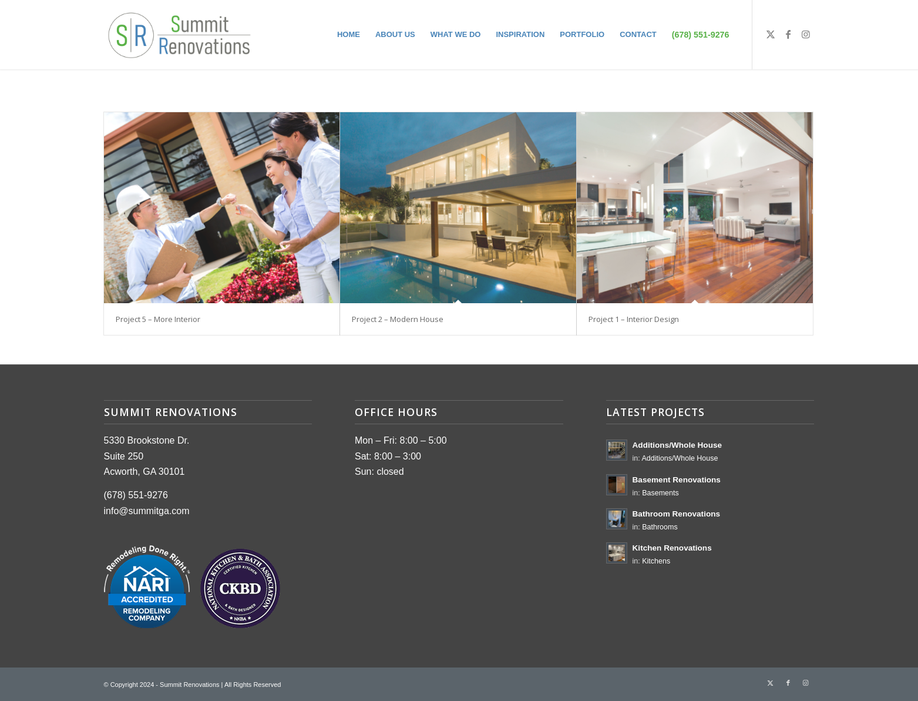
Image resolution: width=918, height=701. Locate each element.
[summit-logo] (179, 34)
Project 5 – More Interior (158, 319)
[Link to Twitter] (770, 34)
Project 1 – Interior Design (634, 319)
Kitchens (656, 561)
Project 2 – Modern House (397, 319)
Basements (660, 493)
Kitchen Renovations (672, 548)
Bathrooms (659, 527)
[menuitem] (348, 34)
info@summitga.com (147, 511)
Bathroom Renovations (677, 513)
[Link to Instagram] (806, 34)
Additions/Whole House (677, 445)
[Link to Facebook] (788, 34)
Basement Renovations (677, 479)
